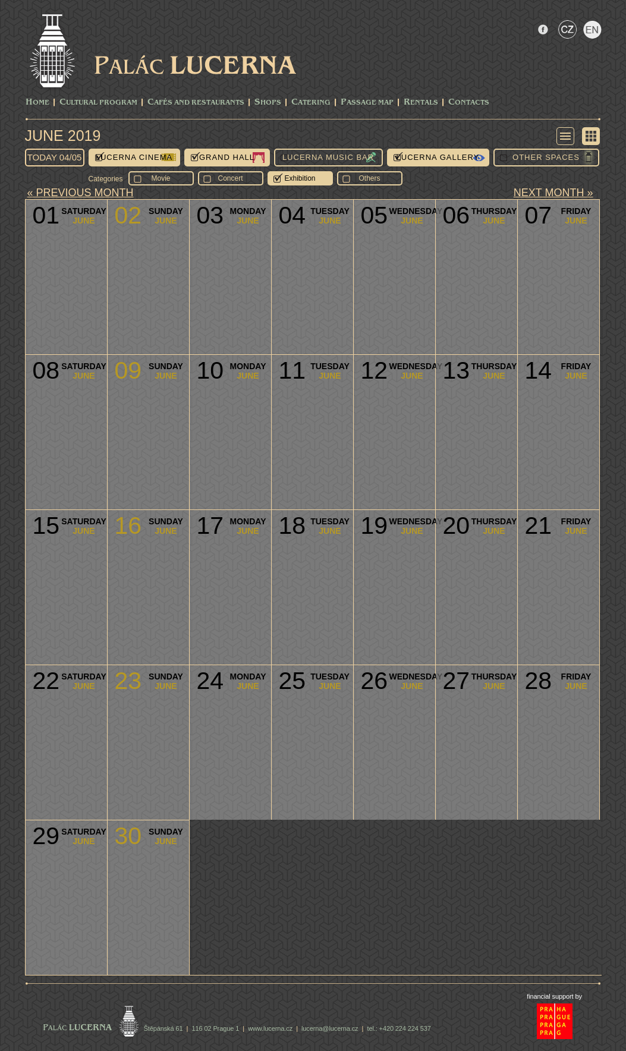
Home (37, 102)
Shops (267, 102)
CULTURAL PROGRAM (98, 102)
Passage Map (367, 102)
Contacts (468, 102)
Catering (311, 102)
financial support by (554, 996)
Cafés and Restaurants (195, 102)
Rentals (421, 102)
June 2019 (63, 135)
